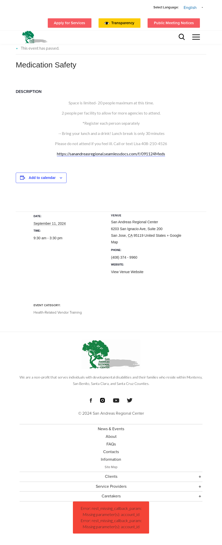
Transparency (122, 23)
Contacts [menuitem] (111, 452)
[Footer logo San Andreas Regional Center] (111, 354)
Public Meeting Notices (174, 23)
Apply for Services (69, 23)
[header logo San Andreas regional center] (35, 37)
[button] (124, 23)
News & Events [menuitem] (111, 429)
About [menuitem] (111, 437)
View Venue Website (127, 272)
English (190, 7)
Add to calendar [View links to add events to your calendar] (42, 178)
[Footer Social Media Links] (91, 400)
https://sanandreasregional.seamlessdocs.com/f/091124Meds (111, 153)
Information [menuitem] (111, 459)
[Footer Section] (111, 438)
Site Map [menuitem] (111, 467)
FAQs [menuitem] (111, 444)
